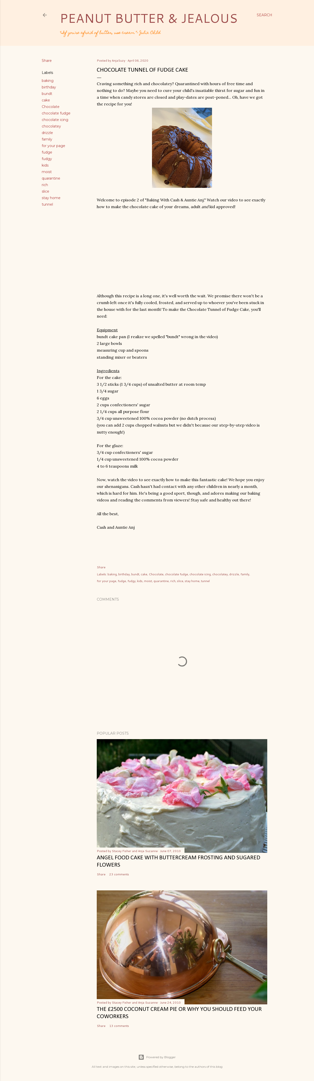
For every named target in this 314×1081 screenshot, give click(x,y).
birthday (49, 87)
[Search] (264, 15)
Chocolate (51, 106)
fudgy (47, 159)
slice (45, 191)
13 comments (119, 1026)
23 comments (119, 874)
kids (45, 165)
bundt (47, 93)
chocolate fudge (56, 113)
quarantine (51, 178)
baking (48, 80)
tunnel (47, 204)
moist (47, 172)
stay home (51, 198)
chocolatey (51, 126)
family (47, 139)
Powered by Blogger (157, 1057)
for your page (53, 146)
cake (46, 100)
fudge (47, 152)
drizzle (47, 132)
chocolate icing (55, 119)
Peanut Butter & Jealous (149, 18)
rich (45, 185)
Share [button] (47, 60)
